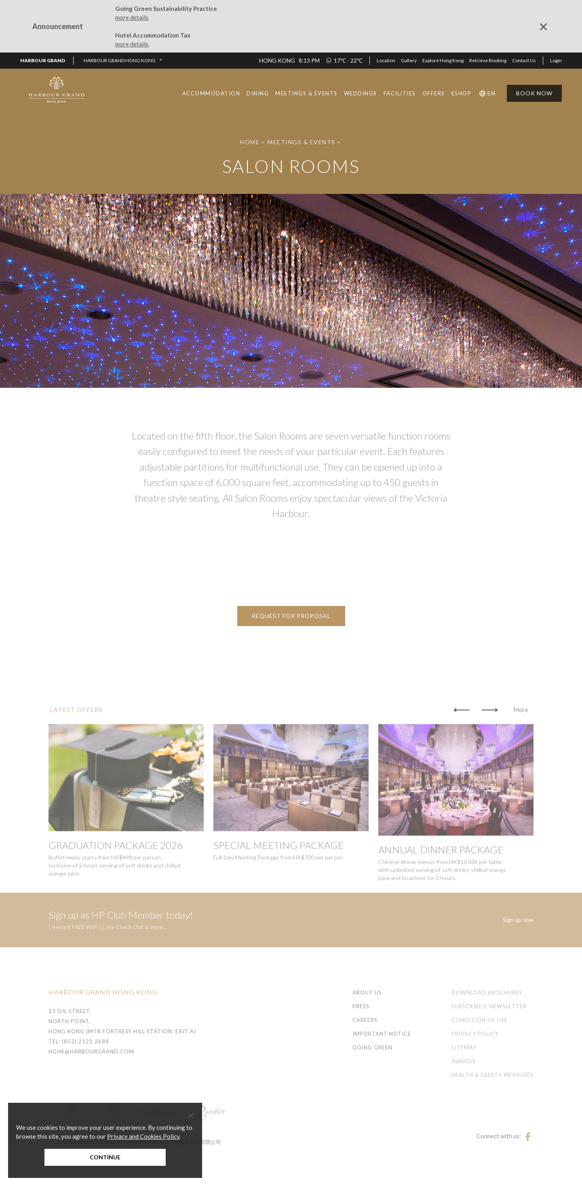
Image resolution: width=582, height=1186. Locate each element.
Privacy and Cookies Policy (143, 1136)
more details (131, 17)
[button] (123, 61)
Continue (105, 1157)
